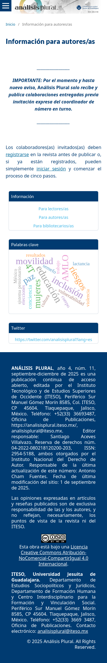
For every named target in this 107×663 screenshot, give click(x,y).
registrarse (17, 154)
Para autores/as (53, 217)
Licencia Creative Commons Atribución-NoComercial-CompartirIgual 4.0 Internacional (53, 555)
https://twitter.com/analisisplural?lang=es (53, 339)
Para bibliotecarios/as (53, 226)
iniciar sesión (51, 169)
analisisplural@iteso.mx (62, 631)
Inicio (10, 24)
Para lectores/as (53, 208)
